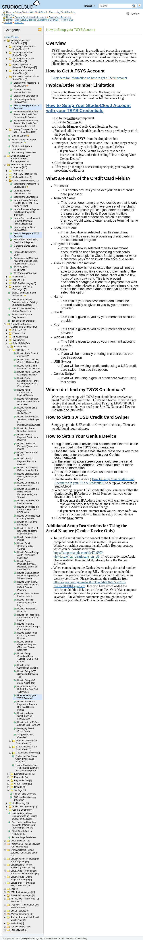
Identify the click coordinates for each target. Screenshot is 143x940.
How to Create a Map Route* (27, 453)
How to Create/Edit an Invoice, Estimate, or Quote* (28, 477)
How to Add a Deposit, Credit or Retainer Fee (28, 361)
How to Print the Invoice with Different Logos (27, 602)
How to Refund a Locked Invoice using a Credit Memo (28, 627)
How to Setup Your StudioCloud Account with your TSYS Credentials (88, 108)
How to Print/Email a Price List (27, 610)
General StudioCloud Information (30, 17)
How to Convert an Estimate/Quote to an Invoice (27, 446)
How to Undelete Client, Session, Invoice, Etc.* (25, 716)
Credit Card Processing (60, 17)
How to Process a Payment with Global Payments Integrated (27, 212)
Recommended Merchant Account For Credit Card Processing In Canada (26, 114)
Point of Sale (67, 20)
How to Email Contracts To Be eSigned (25, 546)
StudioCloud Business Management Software (36, 20)
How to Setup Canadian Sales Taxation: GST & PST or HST (27, 657)
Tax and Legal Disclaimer (24, 152)
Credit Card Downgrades (26, 96)
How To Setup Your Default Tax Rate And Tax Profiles (27, 689)
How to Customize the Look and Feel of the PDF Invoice (28, 510)
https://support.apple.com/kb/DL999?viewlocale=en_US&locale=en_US (78, 554)
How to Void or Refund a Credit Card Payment (25, 241)
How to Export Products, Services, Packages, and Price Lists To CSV (27, 565)
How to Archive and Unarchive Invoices (26, 429)
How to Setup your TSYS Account (26, 107)
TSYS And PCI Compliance (21, 268)
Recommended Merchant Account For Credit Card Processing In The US (26, 123)
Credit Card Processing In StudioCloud (26, 85)
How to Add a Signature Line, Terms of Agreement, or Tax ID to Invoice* (28, 382)
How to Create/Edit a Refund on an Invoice (27, 469)
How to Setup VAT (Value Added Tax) (26, 681)
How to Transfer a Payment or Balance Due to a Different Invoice (27, 705)
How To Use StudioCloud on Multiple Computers (25, 309)
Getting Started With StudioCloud (30, 12)
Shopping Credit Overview (25, 736)
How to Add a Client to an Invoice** (28, 354)
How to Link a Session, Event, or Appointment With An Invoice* (28, 576)
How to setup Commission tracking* (27, 666)
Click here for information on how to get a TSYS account (89, 78)
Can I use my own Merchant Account (22, 91)
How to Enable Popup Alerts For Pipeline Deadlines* (27, 555)
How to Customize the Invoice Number (28, 502)
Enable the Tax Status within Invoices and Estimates (26, 759)
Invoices (8, 22)
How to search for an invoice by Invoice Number (27, 636)
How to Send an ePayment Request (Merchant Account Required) (27, 221)
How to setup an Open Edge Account (24, 100)
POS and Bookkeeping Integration (25, 798)
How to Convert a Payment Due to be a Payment (27, 437)
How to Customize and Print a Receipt (28, 484)
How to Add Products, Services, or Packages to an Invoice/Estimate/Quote (28, 420)
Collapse (14, 37)
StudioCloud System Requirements (22, 147)
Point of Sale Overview (25, 794)
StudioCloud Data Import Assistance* (24, 141)
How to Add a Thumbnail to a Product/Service (25, 393)
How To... (19, 22)
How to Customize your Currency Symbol (28, 517)
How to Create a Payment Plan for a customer (26, 461)
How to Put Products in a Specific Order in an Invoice (28, 618)
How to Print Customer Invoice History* (28, 595)
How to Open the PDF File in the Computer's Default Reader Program (28, 586)
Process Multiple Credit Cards (25, 253)
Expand (7, 37)
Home (9, 12)
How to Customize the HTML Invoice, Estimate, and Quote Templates (28, 493)
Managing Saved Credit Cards (25, 247)
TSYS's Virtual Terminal (25, 273)
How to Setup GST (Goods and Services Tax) (27, 674)
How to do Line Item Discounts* (27, 523)
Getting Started (20, 136)
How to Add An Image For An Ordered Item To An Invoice (28, 402)
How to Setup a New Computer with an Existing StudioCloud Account (24, 302)
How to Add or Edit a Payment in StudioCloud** (27, 410)
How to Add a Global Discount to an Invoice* (28, 367)
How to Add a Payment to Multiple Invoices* (28, 373)
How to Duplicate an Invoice (27, 538)
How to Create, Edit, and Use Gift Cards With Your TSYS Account (26, 203)
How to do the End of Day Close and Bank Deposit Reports (27, 531)
